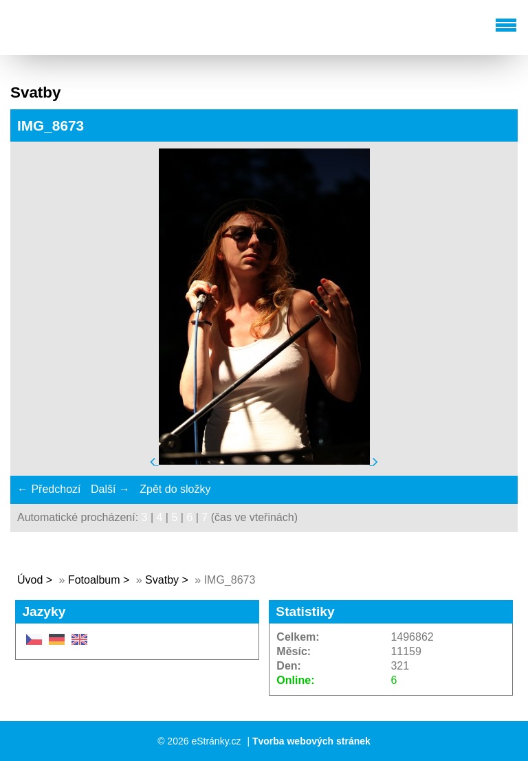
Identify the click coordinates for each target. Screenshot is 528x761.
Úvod (30, 580)
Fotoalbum (94, 580)
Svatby (162, 580)
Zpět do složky (175, 489)
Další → (110, 489)
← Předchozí (48, 489)
